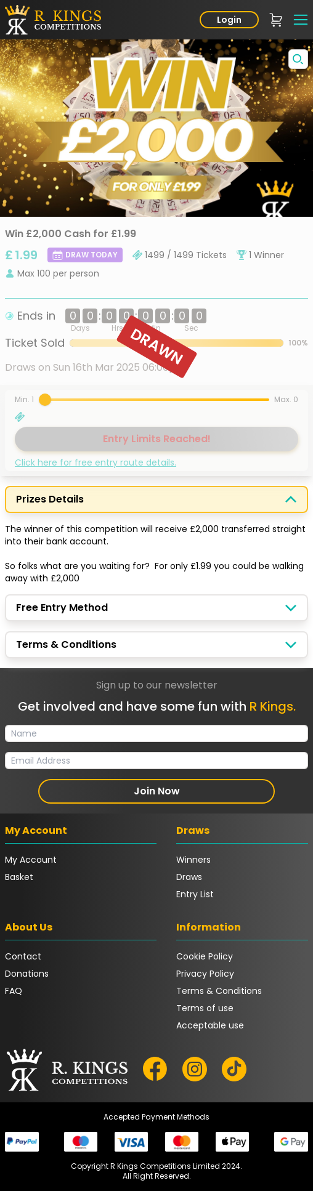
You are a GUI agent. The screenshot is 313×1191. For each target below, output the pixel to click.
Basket (19, 877)
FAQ (13, 991)
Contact (23, 956)
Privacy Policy (205, 973)
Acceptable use (210, 1025)
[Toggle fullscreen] (298, 59)
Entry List (195, 894)
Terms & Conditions (219, 991)
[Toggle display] (291, 499)
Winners (193, 860)
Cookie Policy (204, 956)
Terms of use (205, 1008)
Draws (189, 877)
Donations (27, 973)
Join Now (157, 791)
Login (229, 20)
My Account (31, 860)
